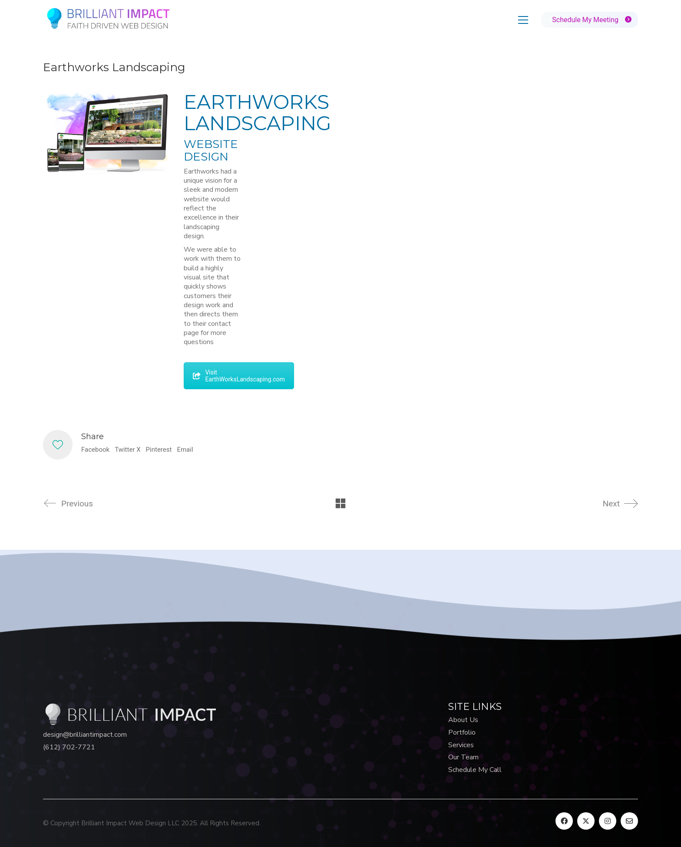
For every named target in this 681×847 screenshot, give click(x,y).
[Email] (629, 821)
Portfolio (462, 732)
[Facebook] (564, 821)
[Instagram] (607, 821)
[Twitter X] (586, 821)
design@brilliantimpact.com (85, 734)
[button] (523, 20)
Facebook (95, 449)
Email (185, 449)
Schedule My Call (475, 770)
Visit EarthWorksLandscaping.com (238, 376)
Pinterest (159, 449)
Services (461, 745)
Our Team (463, 757)
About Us (463, 720)
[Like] (58, 445)
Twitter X (127, 449)
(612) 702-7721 (69, 747)
